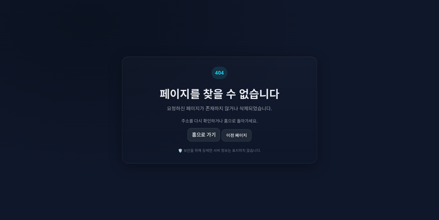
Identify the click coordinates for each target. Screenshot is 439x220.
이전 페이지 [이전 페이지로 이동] (236, 135)
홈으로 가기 (204, 134)
